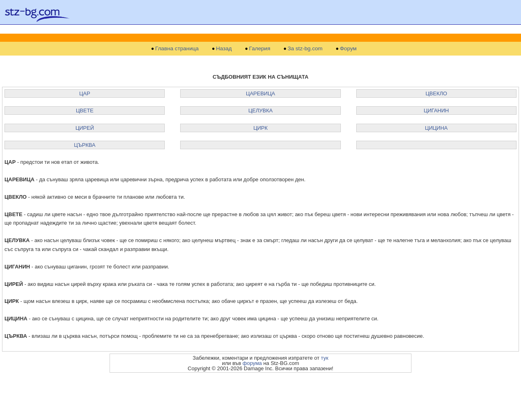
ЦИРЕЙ (84, 128)
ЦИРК (260, 128)
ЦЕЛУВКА (260, 110)
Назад (224, 49)
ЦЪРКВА (84, 145)
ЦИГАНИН (436, 110)
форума (252, 363)
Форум (348, 49)
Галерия (259, 49)
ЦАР (84, 93)
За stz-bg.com (305, 49)
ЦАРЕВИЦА (260, 93)
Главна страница (177, 49)
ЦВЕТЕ (85, 110)
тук (324, 358)
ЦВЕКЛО (436, 93)
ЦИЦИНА (436, 128)
